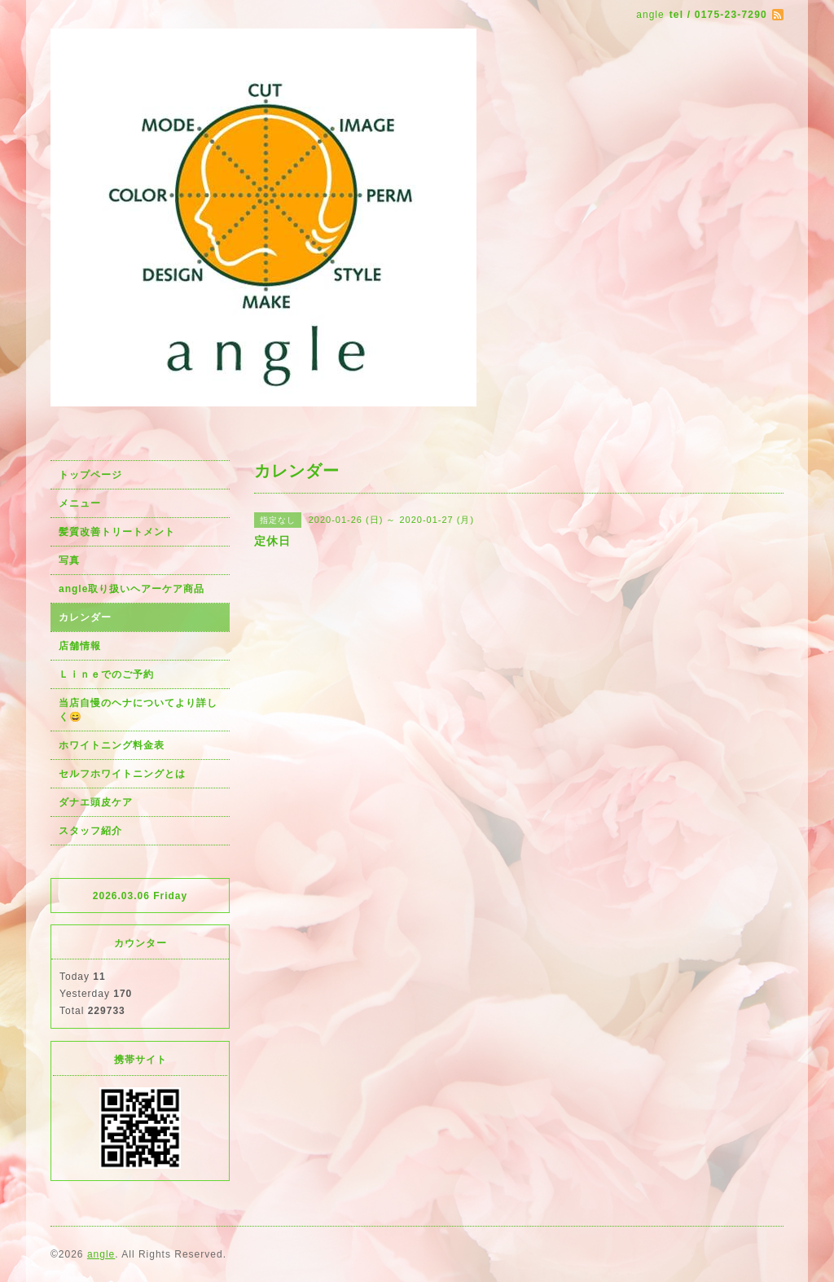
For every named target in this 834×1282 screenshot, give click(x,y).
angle (101, 1254)
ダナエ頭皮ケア (96, 802)
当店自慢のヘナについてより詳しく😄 (138, 709)
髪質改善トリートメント (117, 532)
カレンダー (85, 617)
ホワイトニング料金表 (112, 745)
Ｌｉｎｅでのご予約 (106, 674)
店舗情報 (80, 646)
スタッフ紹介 (90, 830)
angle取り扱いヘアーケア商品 (131, 589)
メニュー (80, 503)
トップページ (90, 475)
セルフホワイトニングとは (122, 773)
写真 (69, 560)
